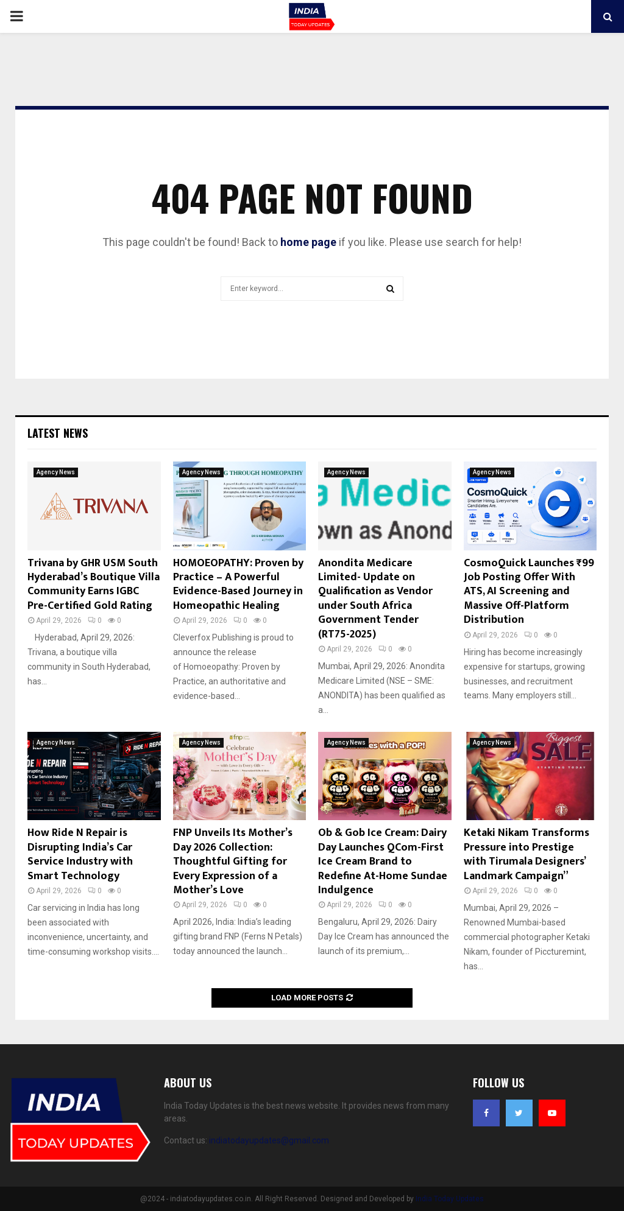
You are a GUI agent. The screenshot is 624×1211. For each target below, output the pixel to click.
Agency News (56, 472)
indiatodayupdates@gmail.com (269, 1140)
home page (308, 242)
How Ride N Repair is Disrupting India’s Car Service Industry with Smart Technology (80, 854)
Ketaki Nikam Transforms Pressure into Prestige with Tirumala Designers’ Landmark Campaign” (526, 854)
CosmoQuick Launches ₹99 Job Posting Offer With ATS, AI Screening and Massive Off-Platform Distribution (529, 592)
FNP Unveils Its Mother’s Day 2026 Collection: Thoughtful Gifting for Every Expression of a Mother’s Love (232, 861)
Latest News (57, 433)
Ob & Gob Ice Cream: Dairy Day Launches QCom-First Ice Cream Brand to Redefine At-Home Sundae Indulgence (382, 861)
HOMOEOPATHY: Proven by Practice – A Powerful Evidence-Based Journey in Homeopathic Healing (238, 584)
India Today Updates (450, 1199)
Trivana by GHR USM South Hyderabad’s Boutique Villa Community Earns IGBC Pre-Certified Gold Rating (93, 584)
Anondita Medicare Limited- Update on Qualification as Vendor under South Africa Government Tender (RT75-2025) (375, 599)
